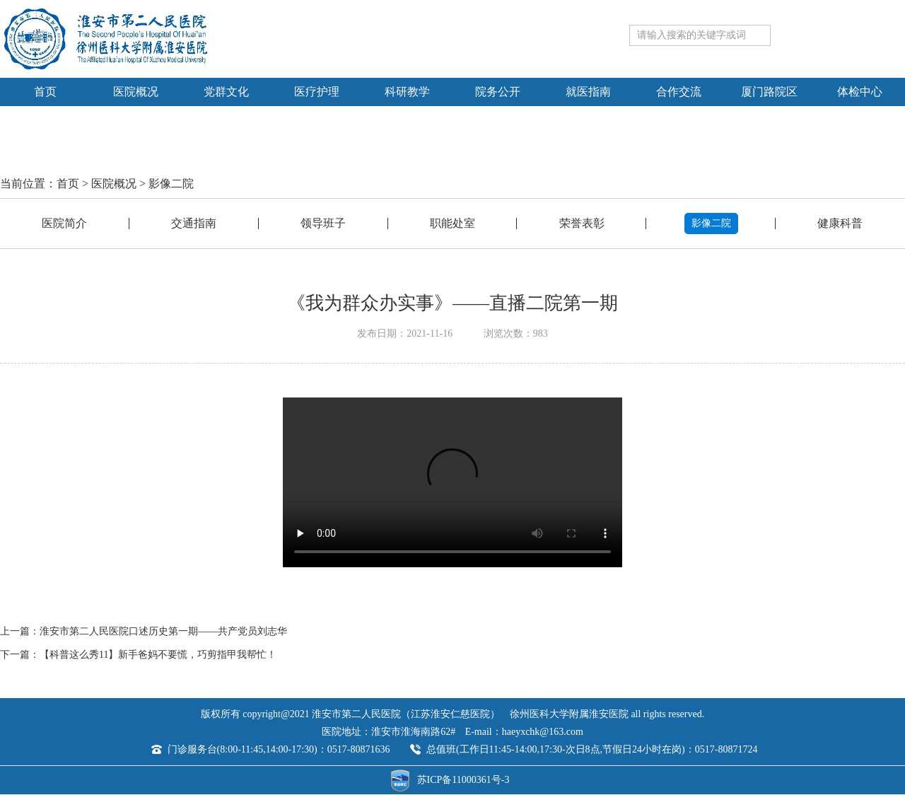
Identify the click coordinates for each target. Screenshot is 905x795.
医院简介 (64, 223)
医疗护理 (316, 92)
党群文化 (226, 92)
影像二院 (171, 184)
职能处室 (452, 223)
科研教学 (407, 92)
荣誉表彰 (582, 223)
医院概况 (135, 92)
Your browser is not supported (452, 482)
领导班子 (323, 223)
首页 (45, 92)
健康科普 (840, 223)
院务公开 (497, 92)
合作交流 (678, 92)
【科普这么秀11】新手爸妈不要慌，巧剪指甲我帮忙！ (158, 654)
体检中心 (859, 92)
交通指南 (193, 223)
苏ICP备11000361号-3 (463, 779)
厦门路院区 (769, 92)
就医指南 (588, 92)
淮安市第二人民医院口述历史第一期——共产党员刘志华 (163, 631)
